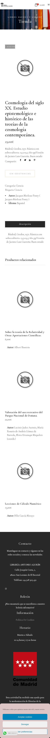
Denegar (25, 724)
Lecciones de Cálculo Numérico (23, 503)
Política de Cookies (25, 619)
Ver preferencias (25, 732)
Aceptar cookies (25, 717)
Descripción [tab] (25, 223)
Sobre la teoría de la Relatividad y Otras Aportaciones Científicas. (24, 333)
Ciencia (19, 185)
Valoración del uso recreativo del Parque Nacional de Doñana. (24, 414)
